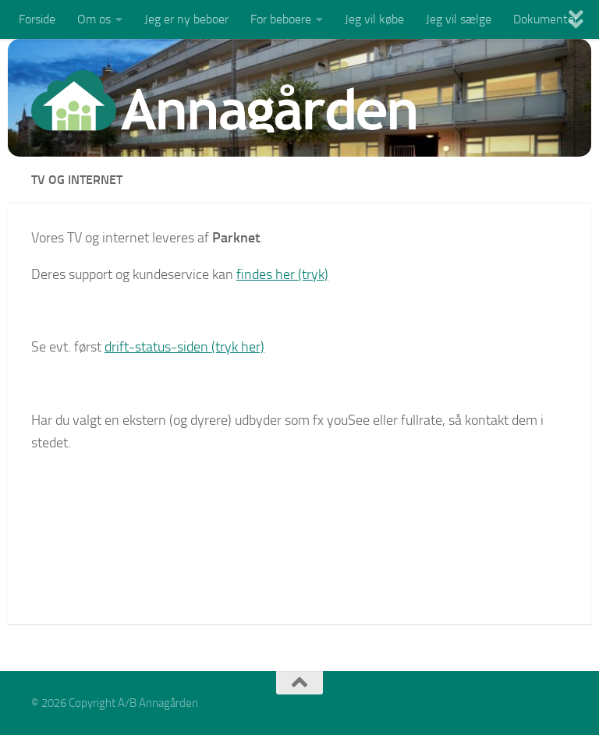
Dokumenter (545, 19)
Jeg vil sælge (458, 19)
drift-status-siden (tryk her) (184, 346)
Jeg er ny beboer (186, 19)
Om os (94, 19)
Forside (37, 19)
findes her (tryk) (282, 274)
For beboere (280, 19)
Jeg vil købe (374, 19)
